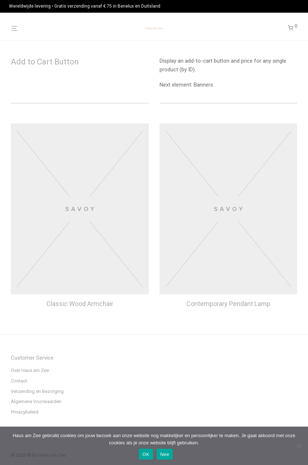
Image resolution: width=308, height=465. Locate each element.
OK (146, 454)
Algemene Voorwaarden (36, 401)
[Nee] (299, 445)
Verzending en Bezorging (37, 391)
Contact (19, 381)
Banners (203, 84)
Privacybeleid (24, 412)
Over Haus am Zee (30, 370)
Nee (164, 454)
